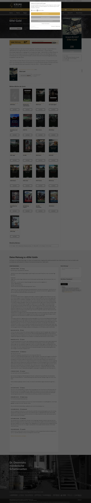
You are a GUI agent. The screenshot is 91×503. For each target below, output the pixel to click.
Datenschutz (58, 26)
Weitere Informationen (45, 23)
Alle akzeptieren (45, 13)
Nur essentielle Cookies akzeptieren (45, 20)
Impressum (53, 26)
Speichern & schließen (45, 17)
